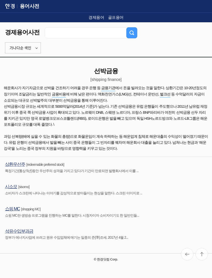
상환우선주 (15, 164)
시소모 (11, 186)
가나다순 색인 (20, 48)
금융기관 (108, 88)
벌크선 (165, 94)
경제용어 (96, 17)
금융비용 (59, 94)
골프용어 (116, 17)
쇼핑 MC (12, 208)
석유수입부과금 (19, 231)
